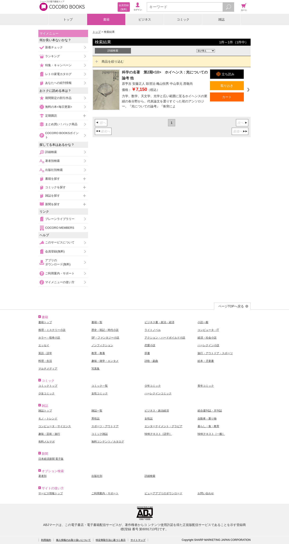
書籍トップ (45, 322)
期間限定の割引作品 (58, 98)
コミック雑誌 (99, 434)
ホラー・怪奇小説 (49, 337)
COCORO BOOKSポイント (62, 135)
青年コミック (206, 385)
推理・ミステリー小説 (51, 330)
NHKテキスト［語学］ (158, 434)
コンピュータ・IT (208, 330)
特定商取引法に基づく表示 (111, 540)
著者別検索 (52, 160)
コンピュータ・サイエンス (54, 426)
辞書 (147, 353)
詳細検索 (51, 152)
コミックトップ (47, 385)
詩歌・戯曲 (151, 361)
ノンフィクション (102, 345)
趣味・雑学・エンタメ (105, 361)
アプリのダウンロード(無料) (58, 262)
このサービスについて (60, 242)
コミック (183, 19)
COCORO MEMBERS (59, 227)
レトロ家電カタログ (58, 74)
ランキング (52, 56)
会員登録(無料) (55, 251)
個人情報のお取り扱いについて (73, 540)
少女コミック (46, 393)
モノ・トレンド (47, 418)
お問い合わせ (206, 493)
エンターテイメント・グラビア (163, 426)
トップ (68, 19)
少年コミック (152, 385)
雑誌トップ (45, 410)
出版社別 (96, 476)
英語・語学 (45, 353)
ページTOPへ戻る (231, 306)
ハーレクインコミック (158, 393)
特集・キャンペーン (58, 65)
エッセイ (43, 345)
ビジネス (144, 19)
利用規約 (46, 540)
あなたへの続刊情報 (58, 83)
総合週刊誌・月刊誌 (210, 410)
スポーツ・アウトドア (105, 426)
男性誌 (95, 418)
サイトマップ (138, 540)
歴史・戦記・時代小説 (105, 330)
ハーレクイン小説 (208, 345)
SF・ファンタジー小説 (105, 337)
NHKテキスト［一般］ (211, 434)
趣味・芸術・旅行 (49, 434)
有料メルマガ (46, 441)
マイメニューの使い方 (60, 282)
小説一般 (203, 322)
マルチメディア (47, 368)
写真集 (95, 368)
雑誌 (221, 19)
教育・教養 (98, 353)
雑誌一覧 (96, 410)
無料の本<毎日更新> (58, 106)
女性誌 (148, 418)
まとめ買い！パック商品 (61, 124)
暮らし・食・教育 (208, 426)
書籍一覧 (96, 322)
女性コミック (99, 393)
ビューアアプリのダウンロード (163, 493)
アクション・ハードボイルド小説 (164, 337)
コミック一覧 (99, 385)
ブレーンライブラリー (60, 219)
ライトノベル (152, 330)
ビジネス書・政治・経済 (159, 322)
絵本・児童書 (206, 361)
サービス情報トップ (50, 493)
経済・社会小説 (207, 337)
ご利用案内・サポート (60, 273)
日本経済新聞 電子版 (50, 458)
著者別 (42, 476)
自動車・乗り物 (207, 418)
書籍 (106, 19)
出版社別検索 (54, 170)
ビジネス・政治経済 (156, 410)
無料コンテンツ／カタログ (107, 441)
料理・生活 (45, 361)
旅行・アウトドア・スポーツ (215, 353)
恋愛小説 (149, 345)
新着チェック (54, 47)
